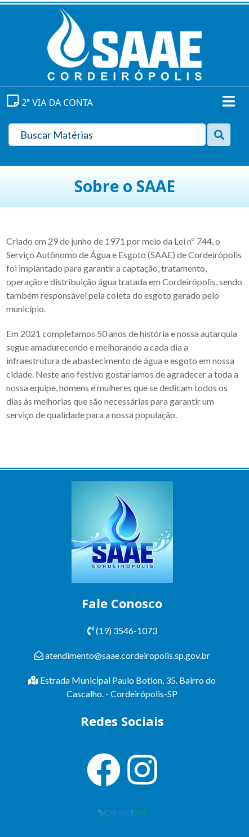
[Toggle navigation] (228, 101)
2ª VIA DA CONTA (50, 102)
